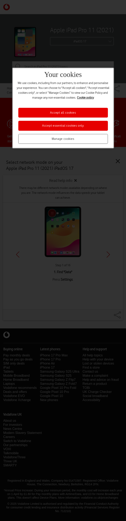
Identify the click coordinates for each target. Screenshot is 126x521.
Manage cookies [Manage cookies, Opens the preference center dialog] (63, 139)
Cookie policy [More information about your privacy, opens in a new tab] (85, 97)
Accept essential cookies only (63, 126)
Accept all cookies (63, 112)
